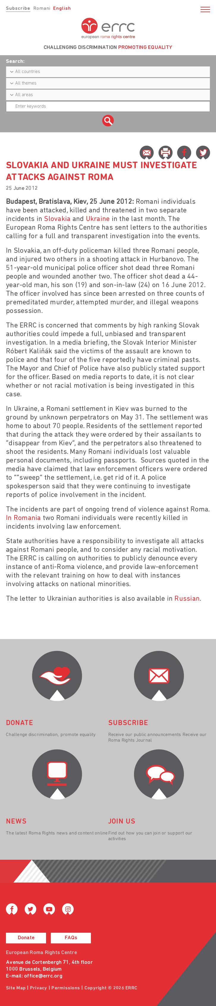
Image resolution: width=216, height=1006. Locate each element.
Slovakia (57, 219)
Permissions (65, 988)
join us (121, 821)
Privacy (38, 988)
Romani (42, 8)
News (16, 821)
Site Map (16, 988)
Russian (187, 599)
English (62, 8)
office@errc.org (43, 976)
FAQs (71, 938)
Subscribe (18, 8)
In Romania (23, 518)
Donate (26, 938)
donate (19, 723)
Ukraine (98, 219)
